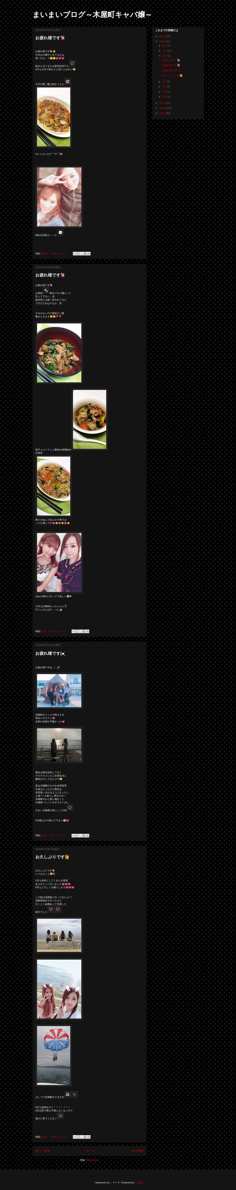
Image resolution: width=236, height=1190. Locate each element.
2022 (162, 36)
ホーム (90, 1150)
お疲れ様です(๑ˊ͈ (50, 653)
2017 (162, 102)
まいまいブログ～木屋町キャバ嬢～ (92, 14)
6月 (164, 55)
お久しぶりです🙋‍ (52, 857)
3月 (164, 91)
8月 (164, 45)
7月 (164, 50)
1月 (164, 96)
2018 (162, 41)
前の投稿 (137, 1150)
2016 (162, 108)
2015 (162, 113)
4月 (164, 86)
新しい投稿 (42, 1150)
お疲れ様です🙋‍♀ (50, 38)
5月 (164, 81)
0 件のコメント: (59, 253)
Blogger (138, 1182)
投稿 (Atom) (92, 1160)
